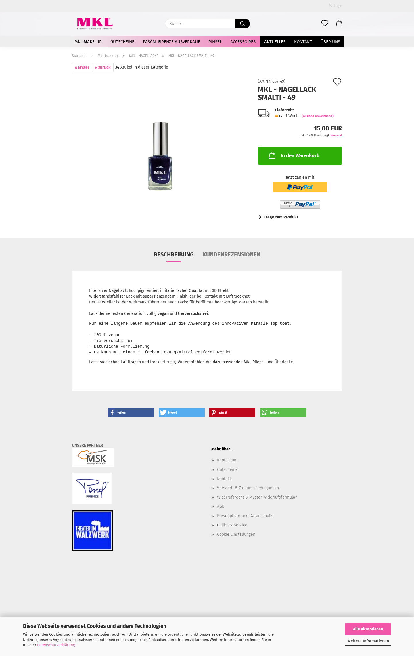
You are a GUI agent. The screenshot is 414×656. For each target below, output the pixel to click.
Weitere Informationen (368, 641)
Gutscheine (122, 41)
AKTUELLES (274, 41)
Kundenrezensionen (231, 254)
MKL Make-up (88, 41)
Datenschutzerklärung (56, 645)
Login (335, 6)
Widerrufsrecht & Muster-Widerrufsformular (257, 497)
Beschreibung (174, 254)
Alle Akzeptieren (368, 629)
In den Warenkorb (293, 155)
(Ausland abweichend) (318, 116)
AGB (220, 506)
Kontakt (303, 41)
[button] (339, 24)
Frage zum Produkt (281, 217)
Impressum (227, 460)
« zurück (103, 67)
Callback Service (232, 525)
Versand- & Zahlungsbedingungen (248, 488)
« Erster (82, 67)
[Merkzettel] (325, 24)
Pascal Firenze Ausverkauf (171, 41)
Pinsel (215, 41)
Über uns (330, 41)
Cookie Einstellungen (236, 534)
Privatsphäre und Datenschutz (244, 515)
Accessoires (243, 41)
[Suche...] (242, 23)
